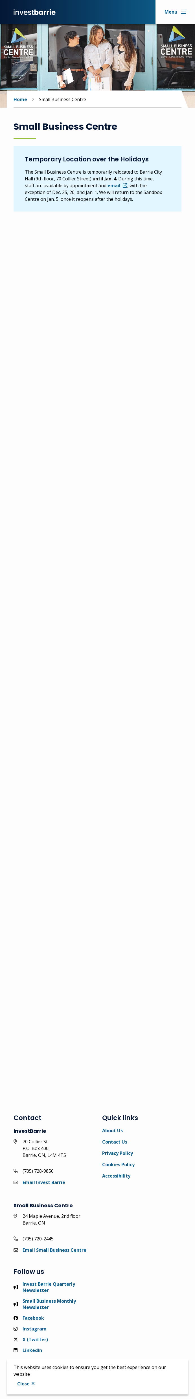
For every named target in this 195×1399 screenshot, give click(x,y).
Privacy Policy (117, 1153)
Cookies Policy (118, 1164)
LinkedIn (28, 1350)
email (114, 185)
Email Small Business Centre (54, 1250)
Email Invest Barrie (44, 1182)
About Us (112, 1130)
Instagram (30, 1329)
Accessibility (116, 1176)
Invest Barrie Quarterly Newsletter (44, 1287)
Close (23, 1384)
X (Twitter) (31, 1339)
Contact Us (114, 1142)
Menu (171, 12)
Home (20, 99)
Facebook (29, 1318)
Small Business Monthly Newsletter (45, 1304)
